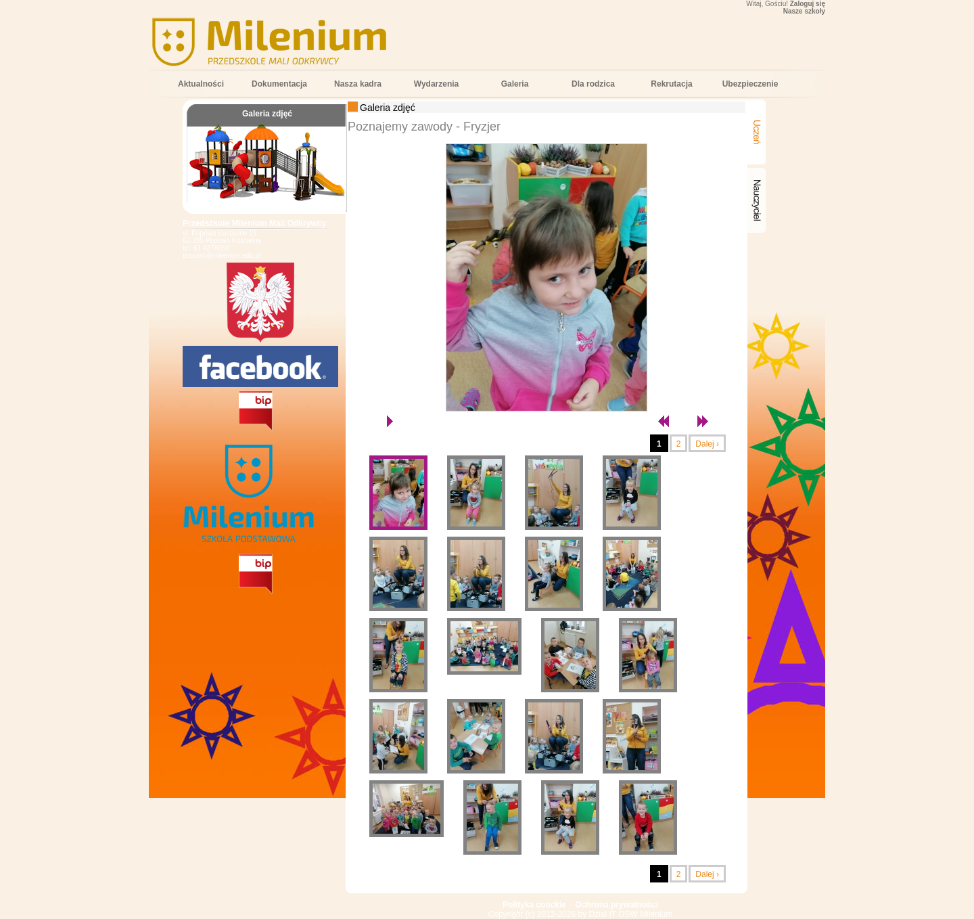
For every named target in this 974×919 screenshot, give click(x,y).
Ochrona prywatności (616, 905)
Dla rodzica (593, 84)
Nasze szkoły (804, 11)
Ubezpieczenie (750, 84)
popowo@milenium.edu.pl (221, 255)
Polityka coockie (534, 905)
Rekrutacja (671, 84)
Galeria (515, 84)
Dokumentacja (279, 84)
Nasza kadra (357, 84)
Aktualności (201, 84)
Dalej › (707, 444)
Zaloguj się (807, 3)
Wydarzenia (436, 84)
